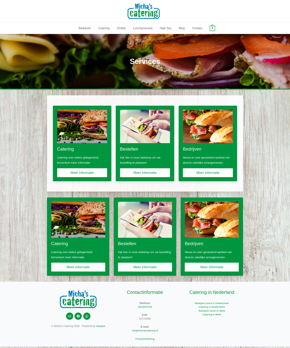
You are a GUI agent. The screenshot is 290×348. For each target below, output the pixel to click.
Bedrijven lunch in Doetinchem (211, 304)
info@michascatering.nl (145, 332)
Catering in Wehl (211, 315)
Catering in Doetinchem (211, 308)
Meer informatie (82, 173)
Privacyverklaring (145, 340)
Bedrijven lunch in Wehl (211, 312)
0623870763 (145, 308)
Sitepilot (100, 328)
